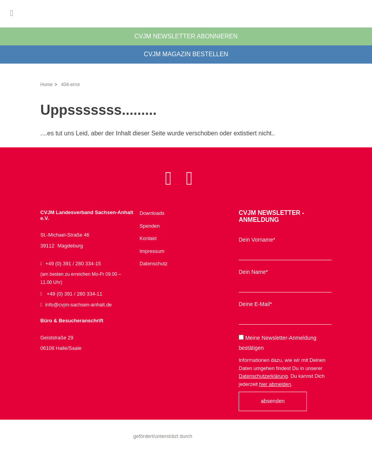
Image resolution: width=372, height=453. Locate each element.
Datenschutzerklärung (263, 376)
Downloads (152, 213)
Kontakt (148, 238)
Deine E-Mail (255, 304)
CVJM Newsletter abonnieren (186, 36)
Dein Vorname (257, 240)
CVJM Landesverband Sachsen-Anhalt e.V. (186, 13)
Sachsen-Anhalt (215, 436)
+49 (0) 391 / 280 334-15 (86, 274)
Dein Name (253, 272)
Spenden (150, 226)
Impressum (152, 251)
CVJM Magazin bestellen (186, 54)
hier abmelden (275, 384)
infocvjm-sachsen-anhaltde (78, 305)
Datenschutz (153, 263)
